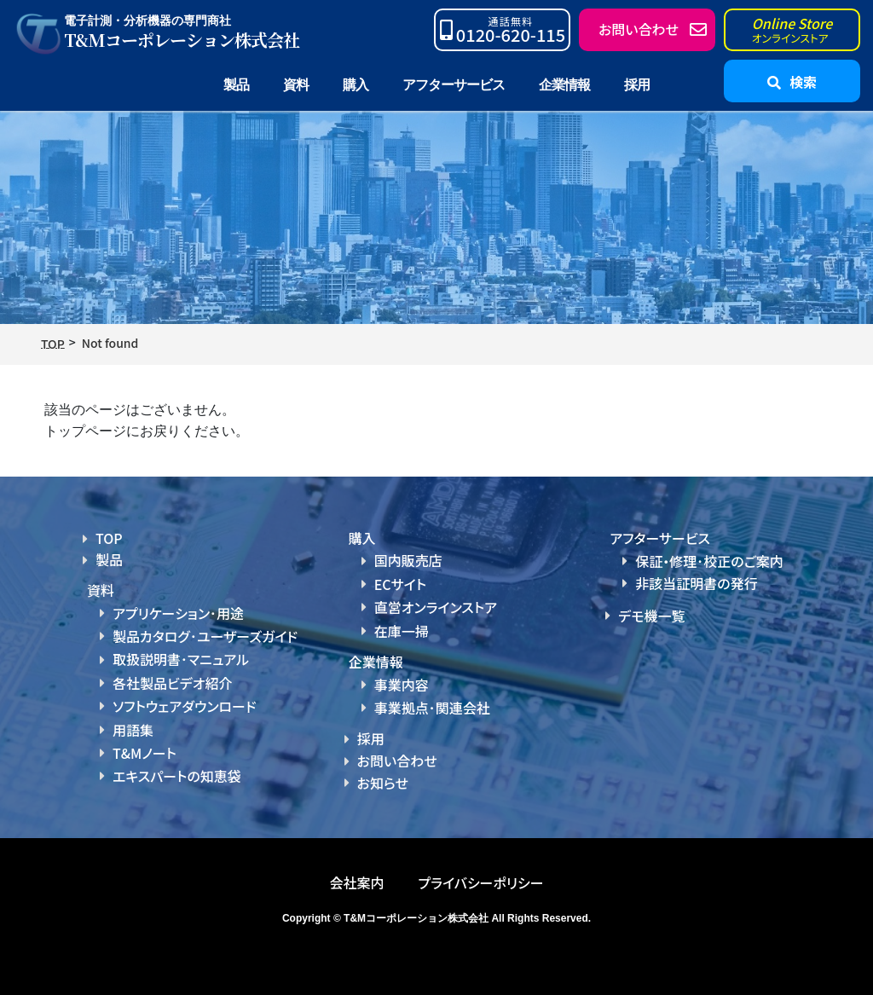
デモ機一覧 (651, 615)
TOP (109, 538)
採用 (637, 85)
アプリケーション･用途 (178, 613)
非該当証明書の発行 (696, 583)
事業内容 (401, 684)
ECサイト (400, 584)
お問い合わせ (397, 760)
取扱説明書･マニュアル (181, 659)
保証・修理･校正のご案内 (709, 561)
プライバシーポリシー (480, 882)
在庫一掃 (401, 631)
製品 (109, 559)
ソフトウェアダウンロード (185, 706)
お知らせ (382, 782)
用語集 (133, 729)
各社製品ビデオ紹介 (172, 683)
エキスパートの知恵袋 (177, 775)
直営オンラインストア (435, 607)
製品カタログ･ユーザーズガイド (205, 636)
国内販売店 (408, 560)
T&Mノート (144, 752)
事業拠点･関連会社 (432, 707)
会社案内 (356, 882)
